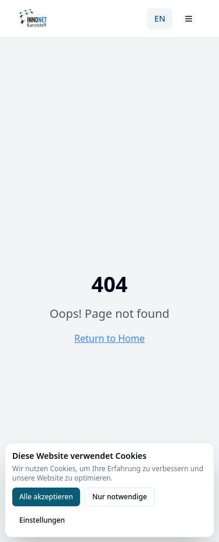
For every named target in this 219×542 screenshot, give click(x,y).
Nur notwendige (119, 497)
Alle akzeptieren (46, 497)
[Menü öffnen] (188, 18)
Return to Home (109, 338)
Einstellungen (42, 520)
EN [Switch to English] (159, 18)
